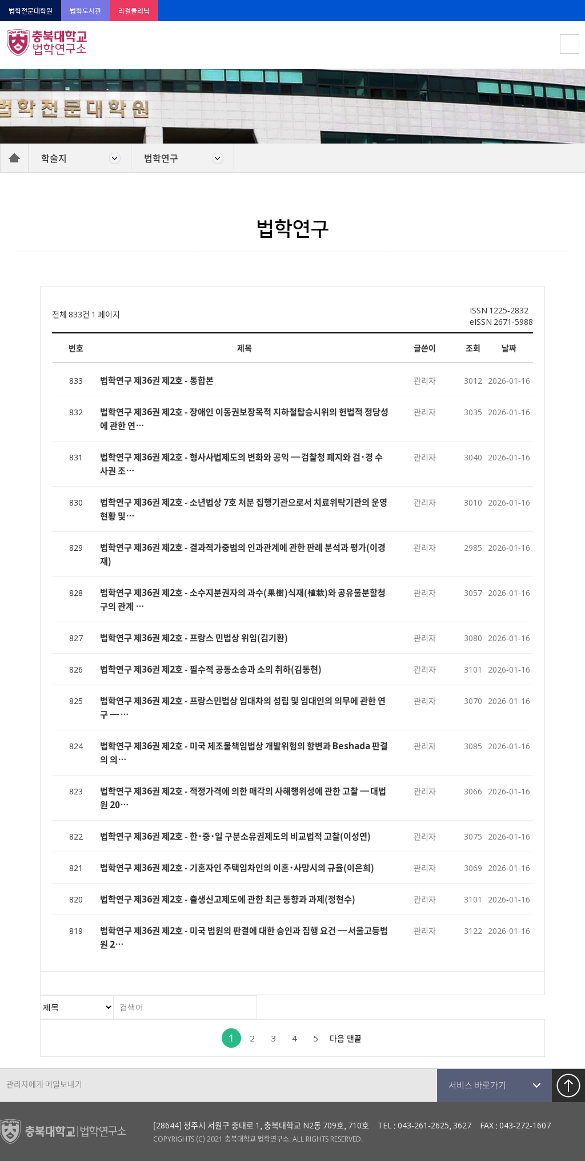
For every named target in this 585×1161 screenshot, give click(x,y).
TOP (568, 1085)
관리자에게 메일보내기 (44, 1084)
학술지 (54, 158)
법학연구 (161, 158)
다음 (337, 1038)
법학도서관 (85, 11)
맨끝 (354, 1038)
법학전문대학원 (31, 11)
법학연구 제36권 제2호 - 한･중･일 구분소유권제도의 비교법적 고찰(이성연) (235, 835)
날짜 (509, 347)
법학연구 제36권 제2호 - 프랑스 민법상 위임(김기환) (194, 637)
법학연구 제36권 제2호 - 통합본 (157, 380)
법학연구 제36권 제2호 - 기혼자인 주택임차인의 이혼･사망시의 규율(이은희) (237, 867)
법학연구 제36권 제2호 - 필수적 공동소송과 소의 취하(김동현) (211, 668)
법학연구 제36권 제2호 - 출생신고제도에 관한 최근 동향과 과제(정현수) (227, 898)
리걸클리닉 (134, 11)
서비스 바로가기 (477, 1085)
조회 (473, 347)
